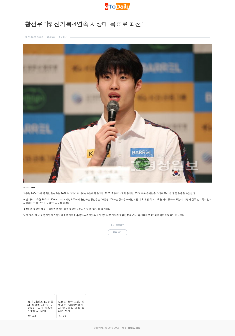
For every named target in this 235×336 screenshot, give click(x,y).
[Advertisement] (117, 269)
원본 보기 (117, 232)
